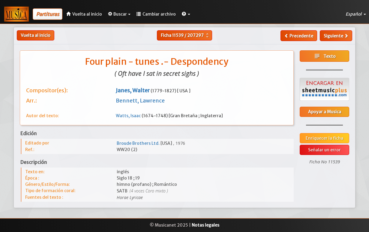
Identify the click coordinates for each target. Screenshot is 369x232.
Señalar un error (324, 150)
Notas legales (205, 225)
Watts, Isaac (129, 115)
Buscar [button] (119, 14)
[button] (186, 14)
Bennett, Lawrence (140, 100)
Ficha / (185, 35)
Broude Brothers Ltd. (138, 143)
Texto (325, 56)
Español (356, 14)
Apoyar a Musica (324, 112)
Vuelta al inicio (35, 35)
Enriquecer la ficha (324, 138)
